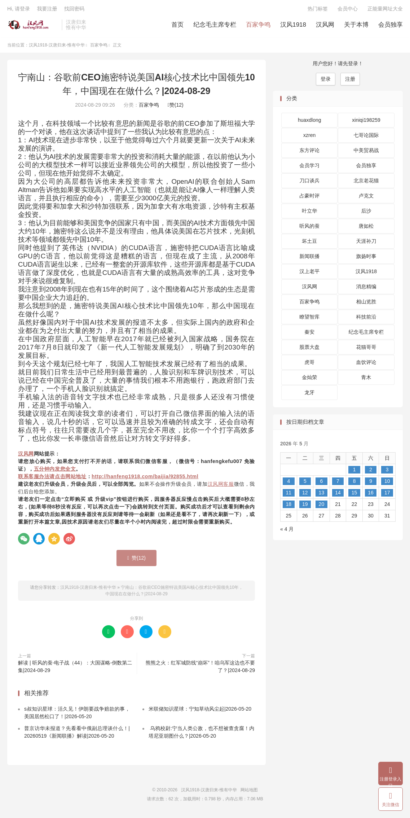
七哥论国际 (366, 136)
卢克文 (366, 197)
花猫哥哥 (366, 348)
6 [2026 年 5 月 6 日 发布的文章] (321, 482)
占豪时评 (309, 197)
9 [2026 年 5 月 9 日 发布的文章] (370, 482)
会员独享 (390, 25)
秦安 (309, 333)
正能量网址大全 (385, 9)
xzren (309, 136)
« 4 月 (287, 530)
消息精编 (366, 288)
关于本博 (356, 25)
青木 (366, 379)
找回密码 (74, 9)
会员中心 (348, 9)
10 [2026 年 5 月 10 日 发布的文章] (387, 482)
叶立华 (309, 212)
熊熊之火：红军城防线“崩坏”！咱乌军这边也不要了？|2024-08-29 (200, 668)
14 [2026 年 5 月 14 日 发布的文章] (338, 494)
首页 (177, 25)
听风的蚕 (309, 227)
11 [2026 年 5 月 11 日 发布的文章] (288, 494)
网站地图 (249, 791)
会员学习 (309, 167)
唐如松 (366, 227)
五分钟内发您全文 (55, 470)
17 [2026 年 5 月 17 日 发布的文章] (387, 494)
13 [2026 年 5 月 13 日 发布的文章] (322, 494)
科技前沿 (366, 318)
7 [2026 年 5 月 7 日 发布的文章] (337, 482)
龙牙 (309, 394)
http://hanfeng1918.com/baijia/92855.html (145, 478)
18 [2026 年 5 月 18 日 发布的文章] (288, 505)
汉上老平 (309, 273)
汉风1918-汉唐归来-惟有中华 (32, 25)
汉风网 (325, 25)
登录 (326, 80)
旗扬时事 (366, 258)
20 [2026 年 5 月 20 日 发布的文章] (322, 505)
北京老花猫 (366, 182)
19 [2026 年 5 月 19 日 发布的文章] (305, 505)
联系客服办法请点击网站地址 (52, 478)
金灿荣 (309, 379)
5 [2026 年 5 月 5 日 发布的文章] (305, 482)
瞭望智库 (309, 318)
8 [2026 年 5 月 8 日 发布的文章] (354, 482)
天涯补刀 (366, 242)
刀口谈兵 (309, 182)
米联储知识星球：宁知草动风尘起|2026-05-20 (200, 710)
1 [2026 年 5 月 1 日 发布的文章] (354, 471)
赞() (176, 106)
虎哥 (309, 363)
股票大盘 (309, 348)
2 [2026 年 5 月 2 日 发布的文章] (370, 471)
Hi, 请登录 (18, 9)
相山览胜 (366, 303)
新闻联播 (309, 258)
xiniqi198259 (366, 121)
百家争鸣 (258, 25)
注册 (350, 80)
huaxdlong (309, 121)
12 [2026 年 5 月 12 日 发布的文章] (305, 494)
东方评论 (309, 152)
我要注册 (47, 9)
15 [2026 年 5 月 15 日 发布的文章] (354, 494)
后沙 (366, 212)
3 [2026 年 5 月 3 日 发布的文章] (387, 471)
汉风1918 (293, 25)
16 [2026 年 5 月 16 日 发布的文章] (371, 494)
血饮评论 (366, 363)
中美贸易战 (366, 152)
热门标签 (318, 9)
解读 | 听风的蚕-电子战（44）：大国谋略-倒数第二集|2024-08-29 (75, 668)
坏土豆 (309, 242)
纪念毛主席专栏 (214, 25)
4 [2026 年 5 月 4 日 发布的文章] (288, 482)
